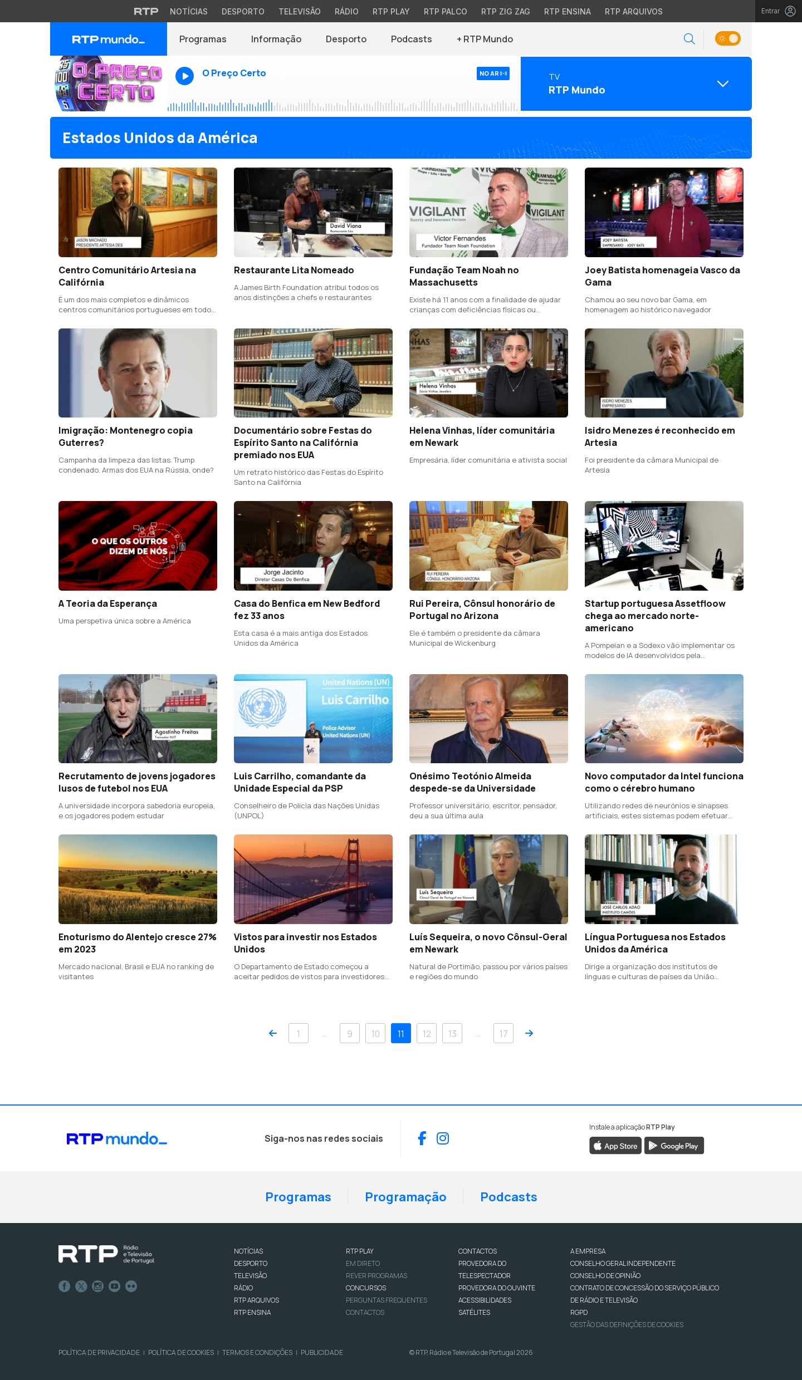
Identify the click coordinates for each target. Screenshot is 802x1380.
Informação (276, 39)
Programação (406, 1197)
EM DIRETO (363, 1263)
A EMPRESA (587, 1251)
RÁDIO (243, 1288)
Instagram (98, 1286)
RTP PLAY (360, 1251)
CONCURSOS (366, 1288)
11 (401, 1034)
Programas (203, 39)
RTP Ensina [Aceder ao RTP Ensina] (567, 11)
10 (375, 1034)
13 (452, 1034)
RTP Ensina (252, 1312)
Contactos (365, 1312)
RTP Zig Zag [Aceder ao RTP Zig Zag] (505, 11)
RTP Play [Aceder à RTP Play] (391, 11)
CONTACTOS (477, 1251)
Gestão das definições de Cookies (626, 1324)
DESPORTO (250, 1263)
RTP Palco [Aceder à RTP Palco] (445, 11)
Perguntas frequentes (386, 1300)
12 (427, 1034)
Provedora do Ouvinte (496, 1288)
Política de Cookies (181, 1352)
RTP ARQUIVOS (256, 1300)
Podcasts (411, 39)
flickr (131, 1286)
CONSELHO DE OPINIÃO (605, 1275)
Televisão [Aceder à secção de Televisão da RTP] (299, 11)
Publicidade (322, 1352)
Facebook (64, 1286)
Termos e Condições (257, 1352)
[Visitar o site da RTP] (146, 11)
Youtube (115, 1286)
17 (504, 1034)
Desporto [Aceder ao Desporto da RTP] (243, 11)
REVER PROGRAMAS (376, 1275)
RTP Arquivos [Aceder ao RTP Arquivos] (634, 11)
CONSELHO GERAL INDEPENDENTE (623, 1263)
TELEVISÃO (250, 1275)
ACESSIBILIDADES (484, 1300)
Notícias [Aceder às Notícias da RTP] (189, 11)
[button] (689, 39)
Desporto (346, 39)
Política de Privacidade (99, 1352)
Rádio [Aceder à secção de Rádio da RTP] (347, 11)
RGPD (579, 1312)
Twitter (81, 1286)
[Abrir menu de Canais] (635, 83)
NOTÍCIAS (248, 1251)
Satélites (474, 1312)
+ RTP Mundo (485, 39)
